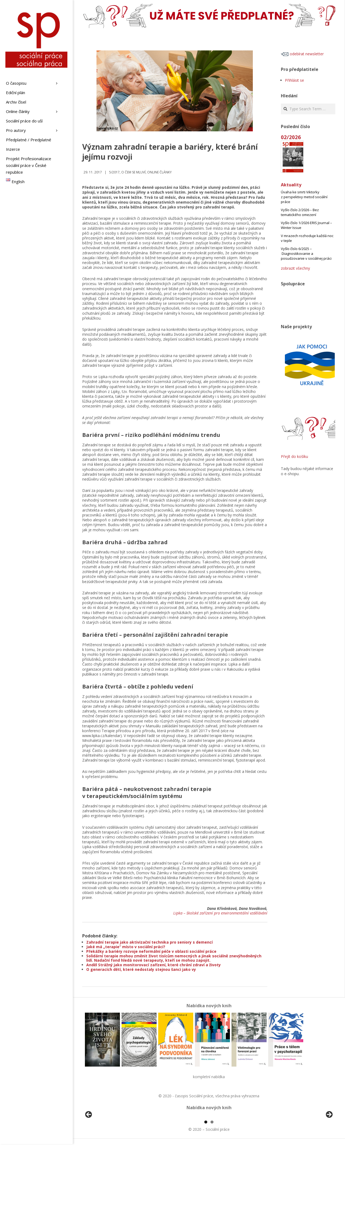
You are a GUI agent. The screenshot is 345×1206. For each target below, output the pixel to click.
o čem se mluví (133, 172)
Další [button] (329, 1146)
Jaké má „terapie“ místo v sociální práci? (125, 946)
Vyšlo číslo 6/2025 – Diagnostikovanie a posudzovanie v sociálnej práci (306, 253)
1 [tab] (205, 1184)
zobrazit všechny (295, 268)
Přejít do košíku (294, 456)
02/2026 (291, 137)
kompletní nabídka (209, 1076)
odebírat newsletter (302, 53)
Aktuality (291, 185)
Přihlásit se (294, 80)
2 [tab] (212, 1184)
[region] (209, 1147)
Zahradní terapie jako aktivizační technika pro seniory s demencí (149, 942)
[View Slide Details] (103, 1147)
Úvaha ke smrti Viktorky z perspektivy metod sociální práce (304, 197)
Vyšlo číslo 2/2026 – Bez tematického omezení (300, 212)
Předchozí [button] (89, 1146)
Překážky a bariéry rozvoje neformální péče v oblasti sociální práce (151, 951)
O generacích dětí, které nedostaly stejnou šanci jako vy (141, 969)
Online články (159, 172)
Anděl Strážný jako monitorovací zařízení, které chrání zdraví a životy (153, 964)
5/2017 (114, 172)
